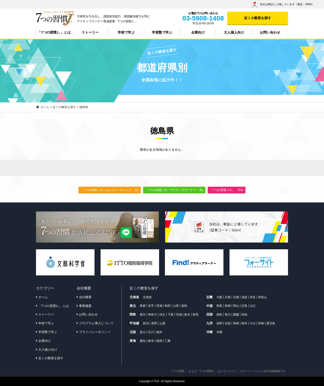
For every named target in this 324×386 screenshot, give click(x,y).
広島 (244, 305)
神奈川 (152, 314)
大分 (253, 323)
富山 (143, 332)
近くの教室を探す (257, 18)
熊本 (244, 323)
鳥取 (219, 305)
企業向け (198, 32)
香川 (228, 314)
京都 (236, 297)
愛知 (143, 341)
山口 (253, 305)
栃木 (187, 314)
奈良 (253, 297)
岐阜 (151, 341)
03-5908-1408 (203, 18)
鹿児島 (270, 323)
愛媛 (236, 314)
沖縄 (219, 332)
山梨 (162, 323)
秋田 (168, 305)
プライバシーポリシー (94, 332)
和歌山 (262, 297)
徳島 (219, 314)
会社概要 (85, 297)
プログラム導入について (96, 323)
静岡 (159, 341)
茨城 (179, 314)
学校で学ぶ (126, 32)
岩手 (151, 305)
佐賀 (228, 323)
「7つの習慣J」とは (54, 32)
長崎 (236, 323)
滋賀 (244, 297)
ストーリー (90, 32)
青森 (143, 305)
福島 (184, 305)
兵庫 (228, 297)
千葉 (170, 314)
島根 (228, 305)
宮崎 (261, 323)
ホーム (43, 297)
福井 (159, 332)
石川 (151, 332)
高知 (244, 314)
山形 (176, 305)
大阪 (219, 297)
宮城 (159, 305)
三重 (168, 341)
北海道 (147, 297)
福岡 (219, 323)
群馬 (195, 314)
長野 (154, 323)
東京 (143, 314)
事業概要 (85, 306)
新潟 (146, 323)
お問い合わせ (270, 32)
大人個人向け (234, 32)
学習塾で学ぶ (162, 32)
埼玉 (162, 314)
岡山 (236, 305)
